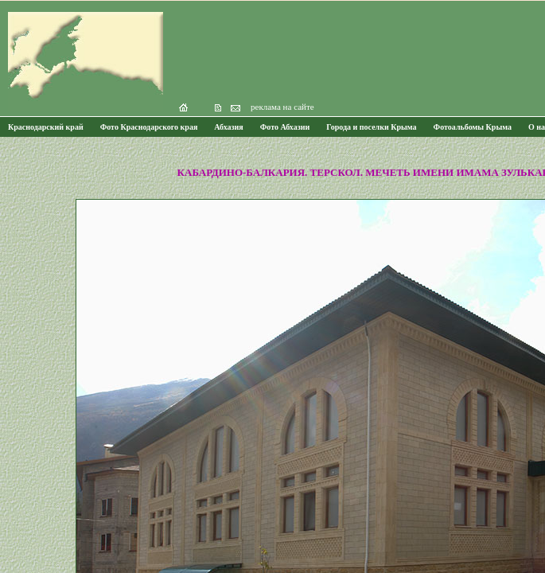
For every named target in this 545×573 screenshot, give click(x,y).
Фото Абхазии (284, 127)
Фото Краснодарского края (149, 127)
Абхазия (228, 127)
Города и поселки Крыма (371, 127)
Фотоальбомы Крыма (473, 127)
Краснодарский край (46, 127)
